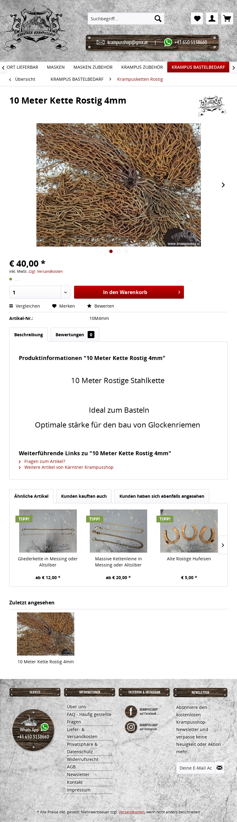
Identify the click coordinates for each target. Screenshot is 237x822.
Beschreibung (28, 334)
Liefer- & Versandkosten (82, 733)
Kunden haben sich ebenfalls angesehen (161, 496)
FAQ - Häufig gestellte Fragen (89, 718)
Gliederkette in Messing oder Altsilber (48, 562)
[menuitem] (126, 18)
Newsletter (78, 774)
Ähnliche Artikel (31, 496)
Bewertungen (75, 334)
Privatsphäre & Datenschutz (82, 748)
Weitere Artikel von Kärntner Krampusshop (66, 467)
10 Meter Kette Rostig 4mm (46, 662)
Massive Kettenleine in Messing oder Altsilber (118, 562)
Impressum (78, 790)
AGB (71, 767)
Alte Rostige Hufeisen (189, 559)
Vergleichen (25, 306)
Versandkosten (131, 812)
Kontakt (75, 782)
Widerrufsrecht (82, 759)
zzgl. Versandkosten (45, 271)
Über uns (76, 707)
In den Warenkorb (141, 291)
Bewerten (100, 306)
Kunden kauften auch (84, 496)
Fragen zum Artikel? (42, 461)
